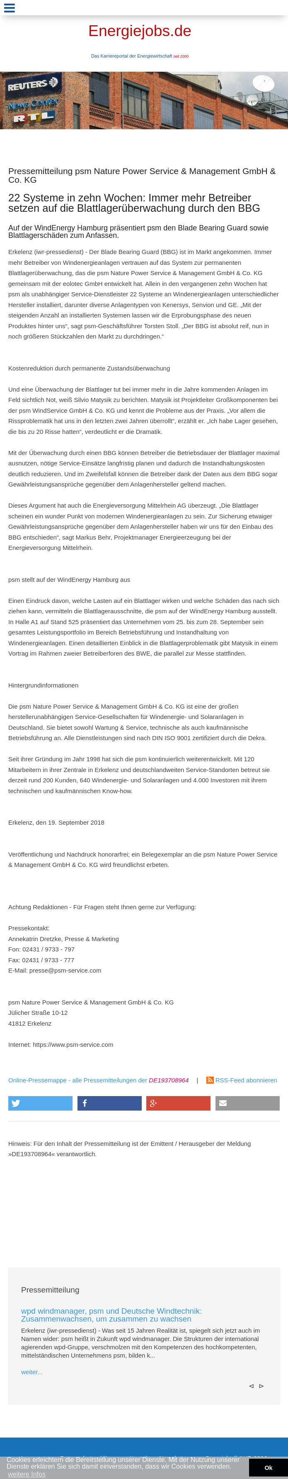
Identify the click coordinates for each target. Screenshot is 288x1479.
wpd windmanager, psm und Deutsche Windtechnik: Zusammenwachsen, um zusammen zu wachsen (111, 1315)
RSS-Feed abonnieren (241, 1080)
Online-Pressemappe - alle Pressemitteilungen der (98, 1080)
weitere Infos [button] (27, 1474)
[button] (40, 1103)
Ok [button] (268, 1467)
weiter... (32, 1371)
